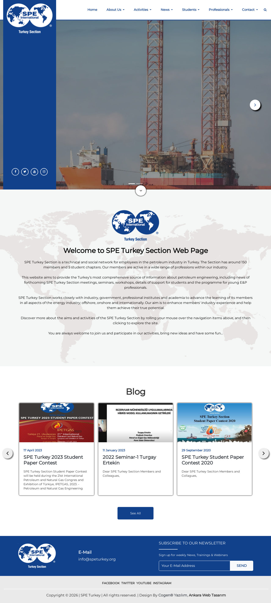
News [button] (165, 10)
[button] (255, 105)
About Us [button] (114, 10)
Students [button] (189, 10)
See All (135, 513)
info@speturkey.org (97, 559)
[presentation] (7, 453)
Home (92, 10)
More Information (29, 138)
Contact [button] (248, 10)
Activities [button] (141, 10)
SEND (242, 566)
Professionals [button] (219, 10)
